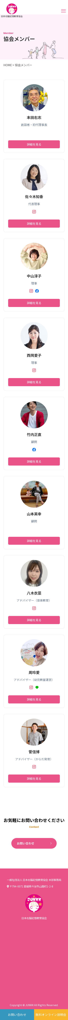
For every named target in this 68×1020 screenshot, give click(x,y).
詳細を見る (34, 144)
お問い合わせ (25, 843)
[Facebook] (37, 291)
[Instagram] (34, 212)
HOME (7, 65)
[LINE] (37, 688)
